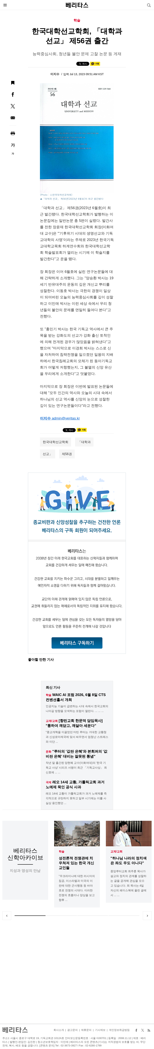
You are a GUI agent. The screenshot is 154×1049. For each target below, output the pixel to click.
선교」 (47, 454)
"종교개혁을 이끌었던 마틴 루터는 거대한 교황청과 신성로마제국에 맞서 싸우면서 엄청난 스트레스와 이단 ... (77, 736)
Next (147, 915)
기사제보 (100, 1029)
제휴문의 (86, 1029)
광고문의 (72, 1029)
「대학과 (84, 442)
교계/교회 (116, 851)
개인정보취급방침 (119, 1029)
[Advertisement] (77, 972)
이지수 (55, 74)
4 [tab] (123, 915)
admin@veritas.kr (66, 418)
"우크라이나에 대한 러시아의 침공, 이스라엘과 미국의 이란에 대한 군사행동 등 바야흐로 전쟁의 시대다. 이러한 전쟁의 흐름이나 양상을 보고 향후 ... (77, 888)
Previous (6, 915)
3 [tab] (92, 915)
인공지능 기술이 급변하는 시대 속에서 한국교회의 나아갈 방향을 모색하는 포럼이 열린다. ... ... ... (77, 709)
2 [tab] (61, 915)
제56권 (67, 454)
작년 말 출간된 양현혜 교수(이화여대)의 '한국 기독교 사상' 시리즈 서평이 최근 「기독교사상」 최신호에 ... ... (76, 767)
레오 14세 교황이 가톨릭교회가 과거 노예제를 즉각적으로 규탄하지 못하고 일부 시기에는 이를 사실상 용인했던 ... (76, 798)
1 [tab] (30, 915)
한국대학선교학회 (55, 442)
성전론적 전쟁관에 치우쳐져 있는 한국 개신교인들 (76, 863)
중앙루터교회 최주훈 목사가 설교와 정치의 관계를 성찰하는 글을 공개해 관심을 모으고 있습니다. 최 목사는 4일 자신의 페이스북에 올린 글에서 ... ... (128, 883)
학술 (61, 851)
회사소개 (59, 1029)
